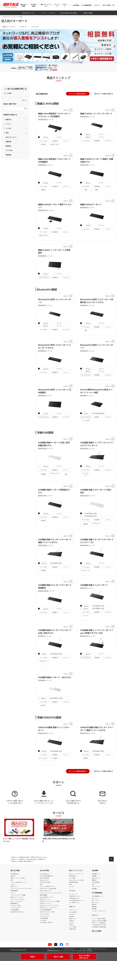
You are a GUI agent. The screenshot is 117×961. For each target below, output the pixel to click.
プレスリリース (96, 886)
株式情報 (94, 909)
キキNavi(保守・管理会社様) (99, 927)
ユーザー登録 (72, 927)
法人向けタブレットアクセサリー (48, 907)
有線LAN (13, 876)
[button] (114, 46)
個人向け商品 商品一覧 (17, 912)
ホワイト (87, 137)
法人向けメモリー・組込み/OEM (48, 888)
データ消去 (43, 920)
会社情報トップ (96, 874)
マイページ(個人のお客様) (98, 918)
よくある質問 (72, 912)
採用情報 (94, 888)
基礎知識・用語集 (73, 882)
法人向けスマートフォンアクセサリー (49, 905)
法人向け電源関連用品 (45, 910)
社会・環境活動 (95, 882)
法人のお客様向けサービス (76, 900)
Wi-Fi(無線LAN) (15, 874)
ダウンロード (72, 914)
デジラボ (71, 886)
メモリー (13, 884)
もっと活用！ (72, 878)
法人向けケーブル (44, 899)
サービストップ (73, 894)
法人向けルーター (44, 880)
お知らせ (71, 925)
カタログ (71, 923)
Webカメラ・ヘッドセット (17, 897)
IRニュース (95, 898)
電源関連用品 (14, 903)
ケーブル (13, 893)
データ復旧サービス (74, 902)
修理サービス (72, 918)
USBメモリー (14, 886)
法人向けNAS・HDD (45, 882)
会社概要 (94, 876)
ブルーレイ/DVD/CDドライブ (18, 882)
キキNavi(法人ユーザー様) (98, 925)
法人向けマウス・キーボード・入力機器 (49, 901)
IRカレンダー (95, 902)
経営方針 (94, 904)
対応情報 (71, 916)
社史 (93, 884)
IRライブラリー (96, 900)
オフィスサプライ (44, 916)
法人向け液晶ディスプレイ (47, 897)
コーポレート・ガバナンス (98, 911)
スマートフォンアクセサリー (18, 899)
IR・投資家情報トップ (97, 896)
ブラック (45, 137)
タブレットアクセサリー (17, 901)
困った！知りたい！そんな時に (76, 880)
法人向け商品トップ (45, 874)
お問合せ (71, 920)
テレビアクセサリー (16, 907)
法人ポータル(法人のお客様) (99, 920)
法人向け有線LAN (44, 878)
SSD (12, 880)
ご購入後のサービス (74, 898)
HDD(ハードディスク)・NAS (18, 878)
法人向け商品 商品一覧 (46, 922)
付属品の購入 (72, 929)
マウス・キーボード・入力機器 (18, 895)
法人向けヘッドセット (45, 903)
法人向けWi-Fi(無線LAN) (46, 876)
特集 (70, 884)
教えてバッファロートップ (76, 874)
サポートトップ (73, 910)
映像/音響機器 (14, 891)
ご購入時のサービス (74, 896)
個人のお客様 (96, 931)
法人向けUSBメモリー (45, 891)
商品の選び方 (72, 876)
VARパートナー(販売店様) (98, 923)
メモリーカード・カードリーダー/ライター (21, 888)
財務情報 (94, 907)
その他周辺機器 (15, 910)
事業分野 (94, 880)
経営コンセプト (96, 878)
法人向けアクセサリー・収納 (47, 912)
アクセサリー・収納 (15, 905)
